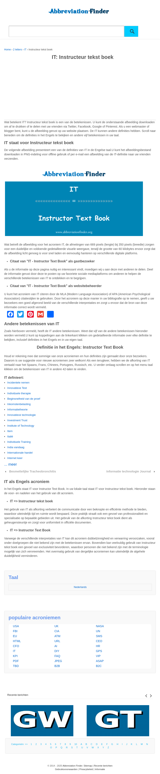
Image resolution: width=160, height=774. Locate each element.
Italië (10, 436)
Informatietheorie (17, 409)
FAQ (57, 656)
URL (57, 641)
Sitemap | (89, 765)
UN (98, 631)
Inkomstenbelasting (19, 404)
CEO (99, 641)
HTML (17, 641)
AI (55, 646)
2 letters (17, 49)
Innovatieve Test (17, 387)
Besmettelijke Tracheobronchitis (32, 471)
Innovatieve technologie (21, 414)
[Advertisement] (80, 91)
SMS (99, 636)
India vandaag (15, 447)
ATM (57, 636)
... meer (10, 464)
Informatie (100, 769)
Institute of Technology (20, 425)
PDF (16, 661)
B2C (98, 666)
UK (56, 626)
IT (25, 49)
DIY (56, 651)
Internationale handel (19, 452)
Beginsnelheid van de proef (23, 398)
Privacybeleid (86, 769)
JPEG (58, 661)
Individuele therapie (19, 393)
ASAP (100, 661)
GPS (99, 651)
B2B (57, 666)
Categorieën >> (20, 744)
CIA (56, 631)
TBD (16, 666)
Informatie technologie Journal (128, 471)
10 (75, 744)
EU (15, 636)
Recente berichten (17, 695)
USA (16, 626)
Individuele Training (19, 441)
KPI (15, 656)
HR (98, 646)
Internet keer (14, 458)
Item (9, 431)
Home (7, 49)
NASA (100, 626)
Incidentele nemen (18, 382)
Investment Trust (17, 420)
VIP (98, 656)
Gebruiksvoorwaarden (66, 769)
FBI (15, 631)
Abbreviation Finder (72, 765)
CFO (16, 646)
